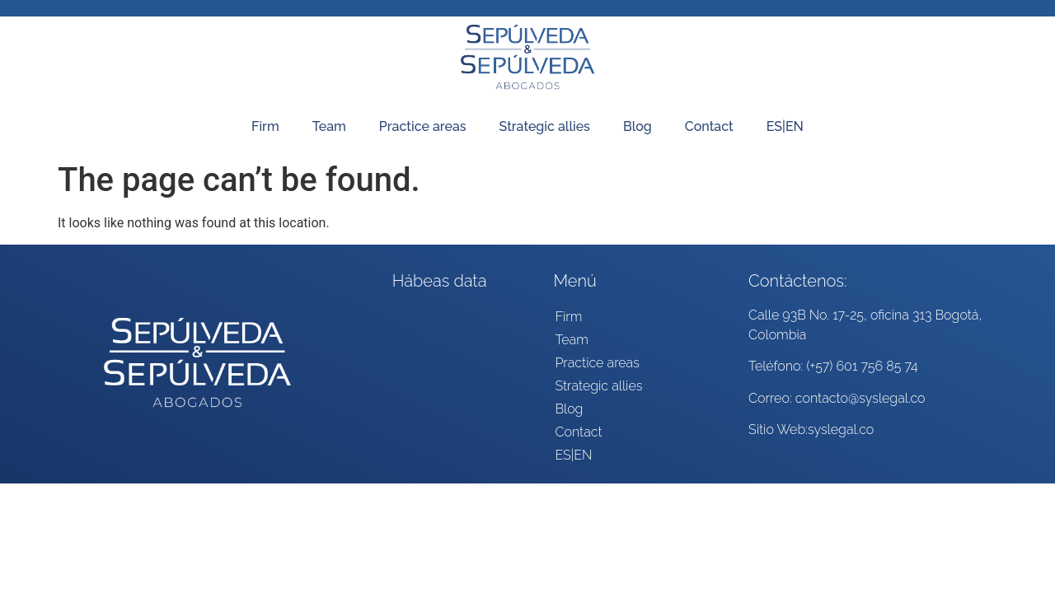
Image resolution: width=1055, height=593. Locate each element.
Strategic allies (544, 126)
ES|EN (785, 126)
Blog (637, 126)
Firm (265, 126)
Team (329, 126)
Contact (709, 126)
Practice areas (423, 126)
